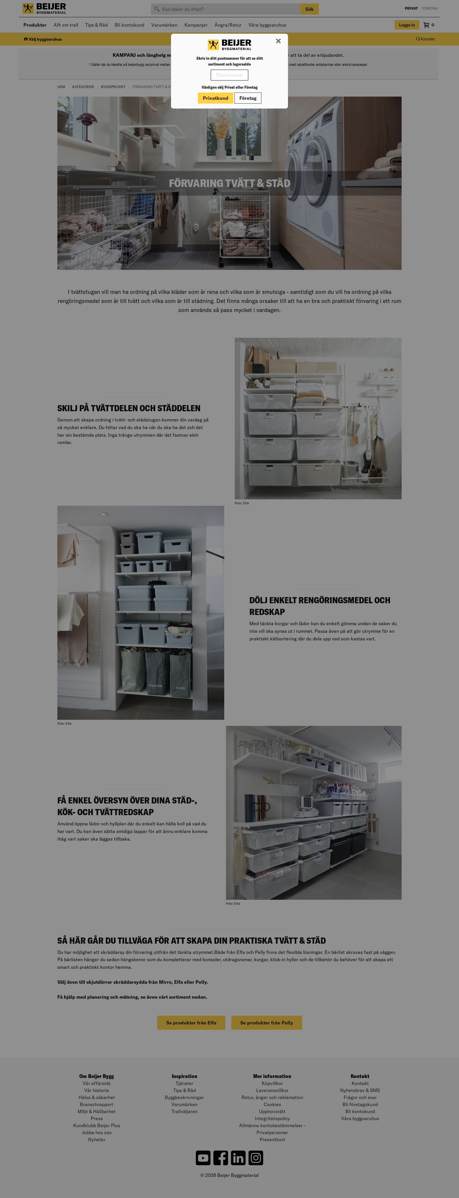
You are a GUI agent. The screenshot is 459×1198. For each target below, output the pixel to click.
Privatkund (215, 98)
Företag (247, 98)
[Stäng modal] (278, 41)
